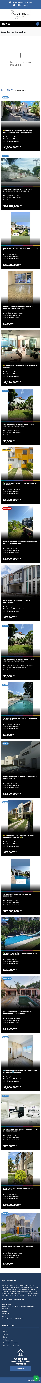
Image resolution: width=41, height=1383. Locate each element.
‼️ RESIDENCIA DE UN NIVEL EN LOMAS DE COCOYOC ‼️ (18, 1189)
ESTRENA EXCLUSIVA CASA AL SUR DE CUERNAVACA (16, 601)
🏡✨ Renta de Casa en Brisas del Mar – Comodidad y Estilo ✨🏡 (18, 836)
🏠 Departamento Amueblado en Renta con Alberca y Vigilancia (18, 425)
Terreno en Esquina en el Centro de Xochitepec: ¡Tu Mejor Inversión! (17, 190)
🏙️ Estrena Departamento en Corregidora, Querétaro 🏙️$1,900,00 (20, 1071)
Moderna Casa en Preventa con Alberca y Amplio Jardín (20, 777)
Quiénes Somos (8, 1340)
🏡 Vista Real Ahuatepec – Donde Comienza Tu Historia (20, 484)
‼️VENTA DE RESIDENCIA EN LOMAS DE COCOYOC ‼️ (20, 249)
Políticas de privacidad (11, 1346)
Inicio (2, 30)
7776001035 (24, 5)
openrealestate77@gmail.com (12, 1318)
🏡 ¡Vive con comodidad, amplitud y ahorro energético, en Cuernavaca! (17, 131)
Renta (5, 1337)
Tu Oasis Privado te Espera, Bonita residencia (17, 895)
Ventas (5, 1334)
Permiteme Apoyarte (10, 1343)
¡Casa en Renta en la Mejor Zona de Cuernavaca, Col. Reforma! (17, 1012)
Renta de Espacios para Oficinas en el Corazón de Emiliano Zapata (18, 307)
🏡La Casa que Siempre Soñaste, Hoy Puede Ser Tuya (20, 366)
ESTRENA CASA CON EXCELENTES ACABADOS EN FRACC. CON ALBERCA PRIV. (20, 542)
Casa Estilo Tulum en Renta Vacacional (19, 1247)
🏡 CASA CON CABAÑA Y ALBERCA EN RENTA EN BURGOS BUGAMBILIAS (20, 954)
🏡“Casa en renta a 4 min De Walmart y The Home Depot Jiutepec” (20, 1130)
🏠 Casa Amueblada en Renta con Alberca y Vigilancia (20, 719)
